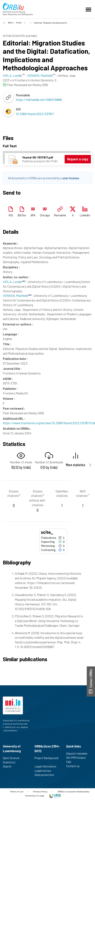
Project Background (46, 760)
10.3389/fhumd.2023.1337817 (35, 114)
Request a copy (77, 159)
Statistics (11, 762)
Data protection (45, 774)
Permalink (60, 215)
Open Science (13, 758)
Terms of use (16, 791)
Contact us (74, 766)
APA (33, 215)
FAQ (70, 762)
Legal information (46, 766)
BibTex (22, 215)
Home (19, 22)
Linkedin (85, 215)
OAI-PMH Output (77, 757)
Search (9, 766)
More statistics (75, 465)
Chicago (45, 215)
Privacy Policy (40, 791)
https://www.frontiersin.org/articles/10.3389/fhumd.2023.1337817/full (49, 423)
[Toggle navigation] (89, 9)
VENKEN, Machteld (17, 295)
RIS (11, 215)
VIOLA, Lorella (14, 282)
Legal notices (44, 770)
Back (10, 22)
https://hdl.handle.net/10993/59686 (39, 99)
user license (70, 178)
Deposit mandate (78, 753)
